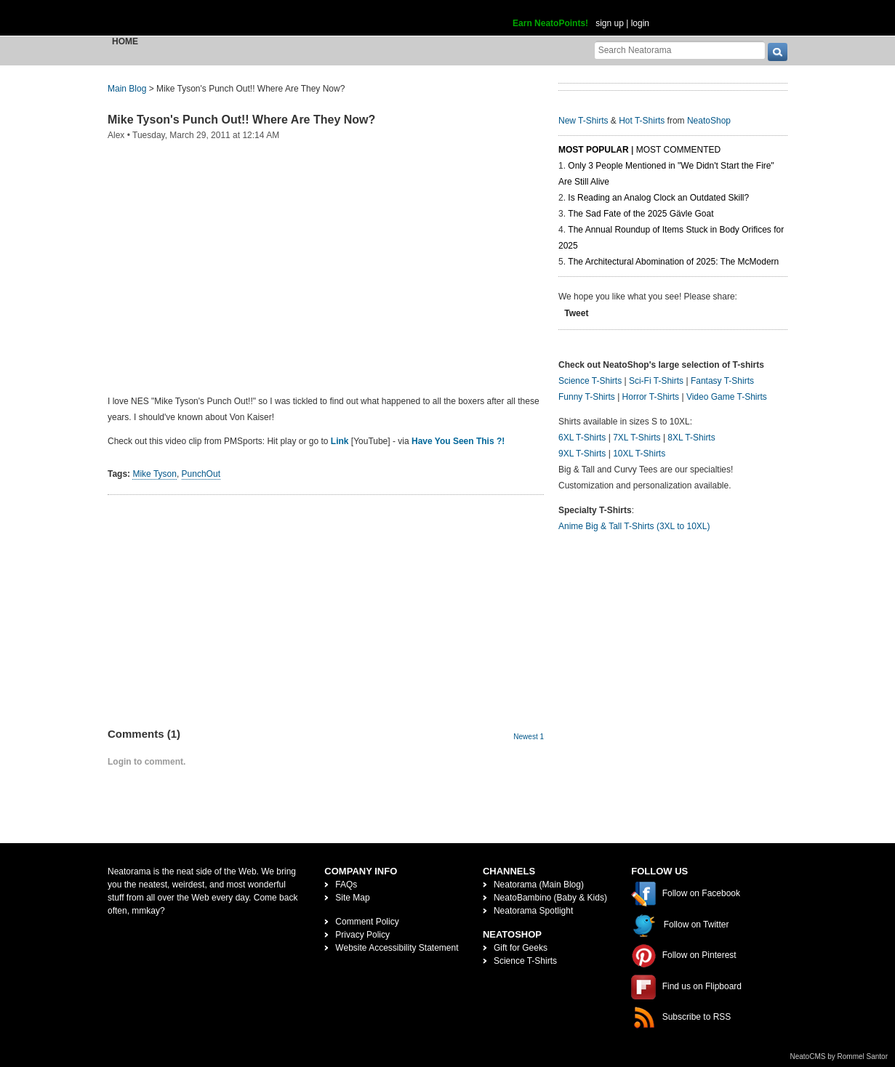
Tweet (576, 313)
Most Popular (593, 150)
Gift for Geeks (520, 948)
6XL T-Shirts (582, 437)
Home (125, 41)
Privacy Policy (362, 935)
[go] (777, 52)
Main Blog (127, 89)
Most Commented (678, 150)
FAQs (346, 884)
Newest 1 (528, 737)
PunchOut (201, 474)
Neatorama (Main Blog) (539, 884)
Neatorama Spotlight (533, 911)
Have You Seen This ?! (458, 441)
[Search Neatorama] (680, 50)
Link (340, 441)
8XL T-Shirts (691, 437)
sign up (609, 23)
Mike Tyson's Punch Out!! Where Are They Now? (241, 119)
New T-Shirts (583, 121)
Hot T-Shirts (642, 121)
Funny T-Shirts (586, 397)
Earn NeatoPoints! (550, 23)
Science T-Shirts (590, 381)
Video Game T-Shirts (726, 397)
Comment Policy (366, 922)
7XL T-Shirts (636, 437)
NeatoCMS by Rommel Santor (839, 1056)
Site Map (352, 898)
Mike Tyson (154, 474)
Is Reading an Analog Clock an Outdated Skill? (658, 198)
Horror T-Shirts (650, 397)
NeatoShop (709, 121)
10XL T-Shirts (639, 453)
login (640, 23)
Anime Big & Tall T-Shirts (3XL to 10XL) (634, 526)
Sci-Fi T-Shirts (656, 381)
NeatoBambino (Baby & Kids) (550, 898)
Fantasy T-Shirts (722, 381)
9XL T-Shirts (582, 453)
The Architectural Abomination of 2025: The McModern (673, 262)
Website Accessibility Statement (396, 948)
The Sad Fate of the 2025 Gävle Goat (640, 214)
